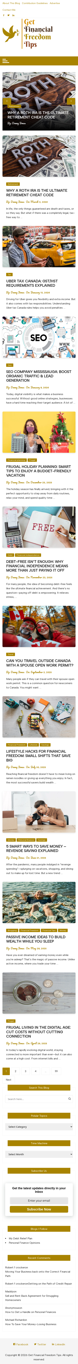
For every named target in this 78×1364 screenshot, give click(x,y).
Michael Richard (14, 1319)
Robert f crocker (15, 1267)
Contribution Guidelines (35, 3)
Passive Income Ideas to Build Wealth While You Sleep (35, 939)
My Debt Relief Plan (20, 1238)
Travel (10, 654)
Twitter (40, 1344)
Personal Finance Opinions (24, 1242)
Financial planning (16, 460)
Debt (10, 555)
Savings (45, 745)
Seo (10, 365)
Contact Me (8, 10)
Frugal (32, 460)
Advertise (55, 3)
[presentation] (7, 101)
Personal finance (26, 840)
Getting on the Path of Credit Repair (50, 1283)
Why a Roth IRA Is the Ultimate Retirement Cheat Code (38, 114)
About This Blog (11, 3)
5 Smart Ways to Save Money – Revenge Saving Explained (36, 848)
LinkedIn (58, 1344)
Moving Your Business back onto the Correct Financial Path (37, 1274)
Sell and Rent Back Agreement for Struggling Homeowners (31, 1298)
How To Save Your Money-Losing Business (30, 1324)
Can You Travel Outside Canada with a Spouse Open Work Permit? (39, 663)
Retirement (14, 106)
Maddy (9, 1291)
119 (56, 1071)
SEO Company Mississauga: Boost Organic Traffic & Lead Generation (38, 376)
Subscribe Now (39, 1209)
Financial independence (28, 555)
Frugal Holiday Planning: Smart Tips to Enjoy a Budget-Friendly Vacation (38, 471)
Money (11, 840)
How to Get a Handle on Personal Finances (30, 1312)
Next (8, 1079)
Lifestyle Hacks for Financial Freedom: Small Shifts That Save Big (38, 756)
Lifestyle (33, 745)
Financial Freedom (16, 745)
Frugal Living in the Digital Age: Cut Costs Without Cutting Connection (38, 1032)
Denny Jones (19, 123)
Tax (9, 274)
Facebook (20, 1344)
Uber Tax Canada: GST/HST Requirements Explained (32, 283)
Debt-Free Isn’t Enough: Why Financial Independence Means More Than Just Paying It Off (37, 566)
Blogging (12, 930)
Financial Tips (49, 930)
